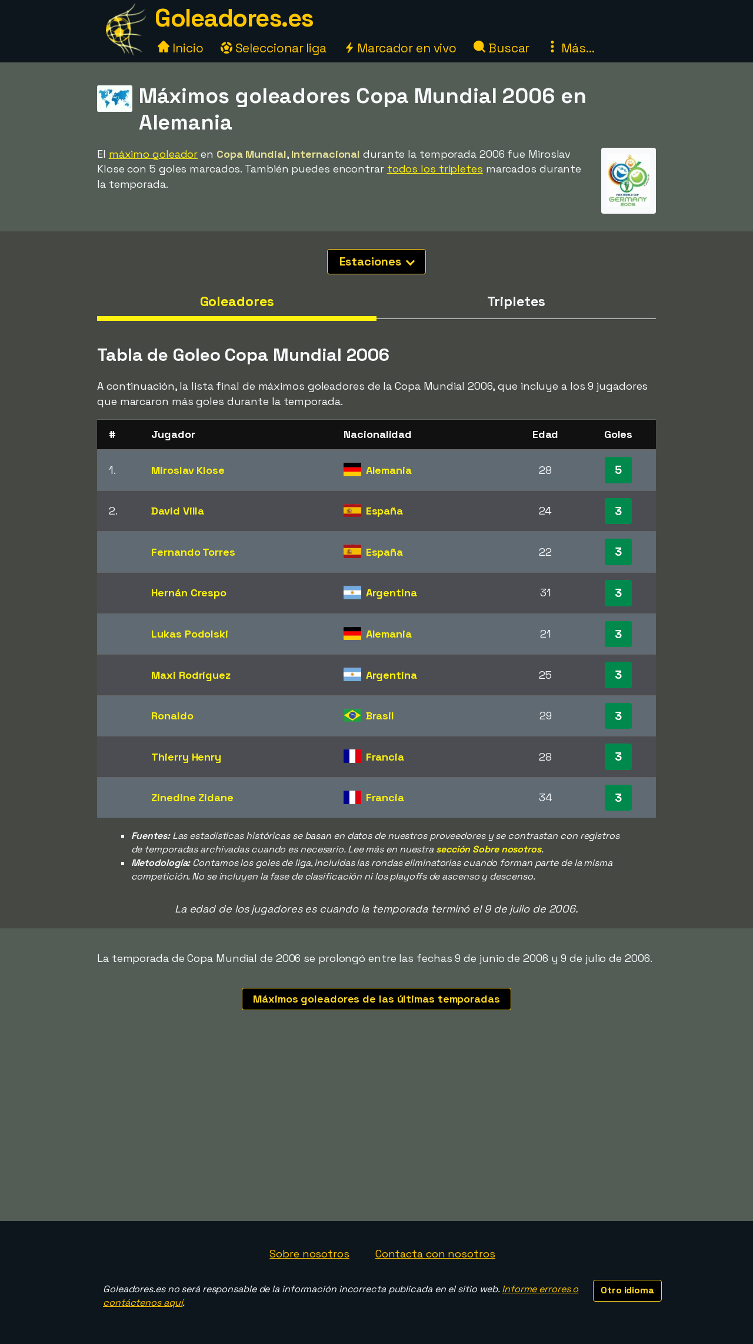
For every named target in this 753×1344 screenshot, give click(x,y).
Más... (570, 48)
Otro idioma (627, 1290)
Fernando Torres (193, 552)
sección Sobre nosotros (488, 849)
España (384, 510)
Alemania (389, 470)
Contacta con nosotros (435, 1253)
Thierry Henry (186, 757)
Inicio (180, 48)
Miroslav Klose (188, 470)
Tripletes (516, 301)
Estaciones (377, 261)
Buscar (501, 48)
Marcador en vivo (400, 48)
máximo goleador (153, 154)
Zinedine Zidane (192, 797)
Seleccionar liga (273, 48)
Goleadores (237, 301)
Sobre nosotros (309, 1253)
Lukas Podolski (189, 634)
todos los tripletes (435, 168)
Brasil (380, 715)
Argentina (391, 592)
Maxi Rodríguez (191, 675)
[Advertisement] (376, 1132)
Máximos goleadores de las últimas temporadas (376, 998)
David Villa (177, 510)
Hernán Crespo (188, 592)
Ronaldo (172, 715)
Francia (385, 757)
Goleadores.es (234, 18)
